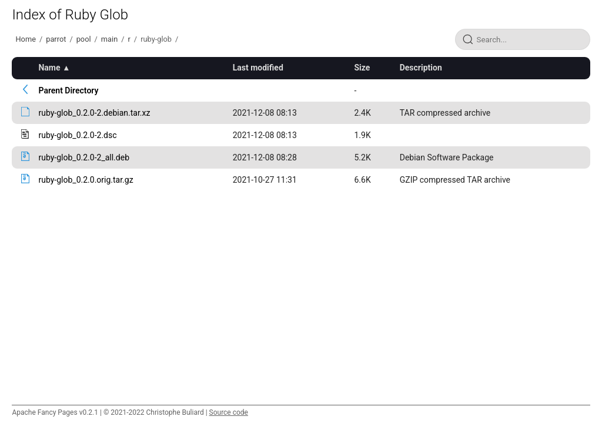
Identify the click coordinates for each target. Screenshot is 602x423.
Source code (228, 412)
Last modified (258, 67)
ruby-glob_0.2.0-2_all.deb (83, 157)
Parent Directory (68, 90)
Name (49, 67)
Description (421, 67)
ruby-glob (156, 39)
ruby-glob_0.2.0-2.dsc (77, 135)
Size (362, 67)
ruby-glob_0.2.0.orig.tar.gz (85, 179)
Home (25, 39)
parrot (56, 39)
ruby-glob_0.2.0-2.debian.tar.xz (94, 113)
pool (83, 39)
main (109, 39)
